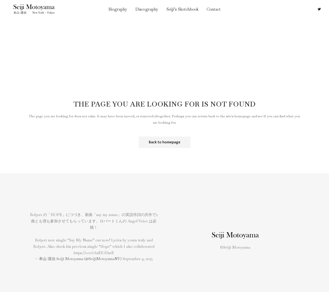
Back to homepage (164, 142)
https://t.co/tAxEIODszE (94, 252)
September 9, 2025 (138, 258)
